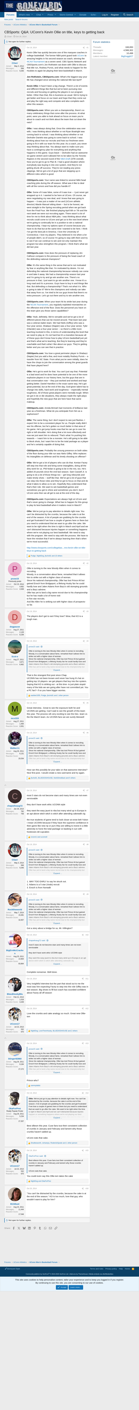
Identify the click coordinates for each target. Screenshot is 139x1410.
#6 (87, 733)
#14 (87, 1174)
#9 (87, 935)
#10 (87, 975)
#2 (87, 563)
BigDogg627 (127, 56)
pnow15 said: (34, 647)
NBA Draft (65, 159)
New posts (8, 19)
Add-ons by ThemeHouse (79, 1328)
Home (127, 1322)
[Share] (84, 47)
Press (50, 14)
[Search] (128, 14)
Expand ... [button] (58, 670)
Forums (10, 14)
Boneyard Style (12, 1322)
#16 (87, 1270)
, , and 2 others (54, 1071)
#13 (87, 1124)
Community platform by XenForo (47, 1328)
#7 (87, 831)
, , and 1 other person (50, 695)
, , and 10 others (46, 556)
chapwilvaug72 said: (37, 981)
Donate (82, 14)
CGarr (9, 36)
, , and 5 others (53, 778)
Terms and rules (96, 1322)
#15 (87, 1231)
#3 (87, 611)
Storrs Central (66, 14)
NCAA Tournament (36, 61)
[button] (32, 14)
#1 (87, 48)
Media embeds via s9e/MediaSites (101, 1328)
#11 (87, 1019)
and (39, 877)
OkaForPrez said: (36, 1237)
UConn (80, 55)
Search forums (21, 19)
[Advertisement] (46, 806)
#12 (87, 1049)
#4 (87, 641)
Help (121, 1322)
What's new (24, 14)
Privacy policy (111, 1322)
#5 (87, 703)
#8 (87, 885)
